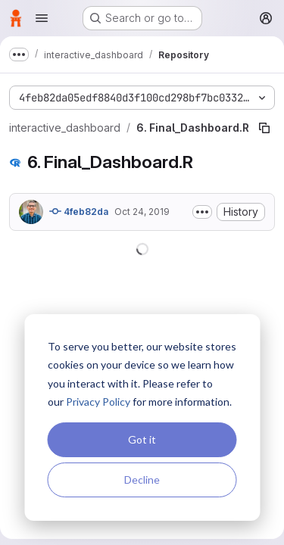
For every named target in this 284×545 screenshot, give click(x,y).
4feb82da (78, 211)
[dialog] (142, 417)
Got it (142, 439)
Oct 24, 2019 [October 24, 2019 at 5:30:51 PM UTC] (142, 211)
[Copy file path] (264, 128)
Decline (142, 479)
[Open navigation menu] (42, 18)
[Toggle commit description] (202, 212)
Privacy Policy (98, 401)
